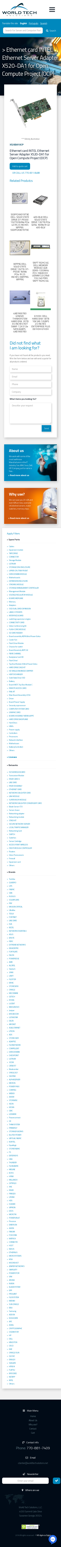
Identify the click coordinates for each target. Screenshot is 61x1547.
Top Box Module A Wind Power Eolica (23, 664)
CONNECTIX (13, 1242)
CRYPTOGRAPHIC (15, 1328)
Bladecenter (13, 1069)
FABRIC (11, 889)
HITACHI (12, 1366)
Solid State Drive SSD (17, 677)
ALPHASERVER (14, 1079)
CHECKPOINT (14, 1055)
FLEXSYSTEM (14, 1297)
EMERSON (13, 1224)
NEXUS (11, 1249)
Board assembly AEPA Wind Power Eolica (24, 636)
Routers (12, 851)
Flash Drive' (13, 660)
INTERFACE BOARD (16, 615)
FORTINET (13, 917)
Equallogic (12, 1145)
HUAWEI (12, 1204)
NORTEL (12, 1141)
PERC (11, 941)
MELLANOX (13, 1179)
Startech (12, 969)
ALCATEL (12, 965)
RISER (11, 1190)
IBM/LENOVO (14, 1007)
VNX (10, 1276)
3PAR (11, 972)
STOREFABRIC (14, 1148)
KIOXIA (11, 1107)
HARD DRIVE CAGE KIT (17, 667)
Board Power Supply (17, 702)
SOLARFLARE (14, 899)
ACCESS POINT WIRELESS (18, 844)
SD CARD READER (15, 632)
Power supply (14, 729)
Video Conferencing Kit (17, 626)
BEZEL (11, 927)
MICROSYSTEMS (15, 1255)
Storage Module (15, 560)
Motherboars (14, 743)
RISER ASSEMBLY (15, 785)
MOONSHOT (14, 1262)
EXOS (11, 1211)
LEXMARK (12, 1114)
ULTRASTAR (13, 1017)
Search (51, 30)
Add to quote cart (19, 166)
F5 (10, 1152)
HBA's (11, 726)
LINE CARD (13, 782)
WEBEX (12, 1093)
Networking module (16, 817)
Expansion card (15, 862)
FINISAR (12, 1231)
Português (33, 23)
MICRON (12, 1083)
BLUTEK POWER (15, 1134)
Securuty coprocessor (17, 705)
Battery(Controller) (16, 747)
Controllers (13, 733)
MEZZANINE (13, 993)
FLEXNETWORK (15, 1045)
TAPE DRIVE (13, 553)
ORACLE (12, 989)
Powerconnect (14, 1117)
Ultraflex (12, 910)
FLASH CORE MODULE (17, 629)
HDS (10, 1200)
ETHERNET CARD (15, 789)
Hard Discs (13, 722)
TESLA (11, 913)
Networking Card (15, 830)
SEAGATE (12, 1363)
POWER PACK (14, 1086)
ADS (10, 1034)
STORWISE (13, 1100)
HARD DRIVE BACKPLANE (18, 719)
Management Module (17, 591)
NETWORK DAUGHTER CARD (20, 792)
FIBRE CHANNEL (15, 653)
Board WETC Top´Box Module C (20, 684)
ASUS (11, 934)
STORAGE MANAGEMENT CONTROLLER (24, 588)
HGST (11, 1245)
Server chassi (14, 810)
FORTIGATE (13, 951)
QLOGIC (12, 1356)
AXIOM (11, 1096)
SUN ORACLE (14, 1304)
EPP (10, 1290)
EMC (10, 1349)
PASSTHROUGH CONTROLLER (20, 848)
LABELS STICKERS (15, 612)
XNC (10, 1186)
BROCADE (13, 1373)
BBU (11, 1307)
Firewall (12, 858)
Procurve (12, 1221)
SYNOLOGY (13, 1072)
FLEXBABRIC (13, 1166)
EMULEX (12, 1359)
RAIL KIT (12, 691)
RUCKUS (12, 896)
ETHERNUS (13, 1252)
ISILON (11, 955)
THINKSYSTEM (14, 1124)
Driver (11, 698)
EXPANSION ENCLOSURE (18, 581)
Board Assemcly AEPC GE (18, 650)
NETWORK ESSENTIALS (17, 931)
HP (10, 1335)
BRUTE (11, 937)
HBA (10, 1159)
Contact (33, 1428)
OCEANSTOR (14, 1331)
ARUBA (12, 1280)
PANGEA (12, 1193)
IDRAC (11, 982)
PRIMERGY (13, 1128)
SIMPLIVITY (13, 1269)
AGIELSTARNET (14, 1027)
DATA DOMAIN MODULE (18, 574)
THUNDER (13, 1162)
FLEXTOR (12, 979)
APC (10, 1321)
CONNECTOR (14, 556)
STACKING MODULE (16, 584)
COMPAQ (12, 1090)
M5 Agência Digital (44, 1535)
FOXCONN (13, 1235)
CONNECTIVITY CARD (16, 622)
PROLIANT (13, 1293)
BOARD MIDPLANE (16, 598)
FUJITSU (12, 1370)
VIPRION (12, 1207)
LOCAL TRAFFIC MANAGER (19, 827)
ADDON (12, 1314)
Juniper (11, 1010)
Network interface (16, 740)
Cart (33, 1433)
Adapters (12, 605)
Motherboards (14, 577)
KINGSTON (13, 1342)
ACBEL (11, 1325)
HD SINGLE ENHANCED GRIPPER (21, 670)
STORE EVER (14, 1038)
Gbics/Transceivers (16, 855)
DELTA (11, 1020)
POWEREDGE (14, 958)
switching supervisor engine (20, 619)
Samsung (12, 1311)
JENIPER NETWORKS (16, 1266)
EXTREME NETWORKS (17, 944)
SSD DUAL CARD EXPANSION (20, 608)
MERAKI (12, 1300)
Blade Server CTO (15, 806)
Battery (12, 681)
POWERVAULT (14, 1217)
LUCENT (12, 1003)
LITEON (11, 1031)
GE (10, 1121)
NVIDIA (11, 1283)
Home (33, 1416)
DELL (11, 1338)
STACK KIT (12, 820)
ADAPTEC (12, 1041)
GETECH (12, 996)
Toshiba (12, 879)
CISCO (11, 1345)
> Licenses (12, 757)
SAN (10, 893)
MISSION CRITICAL (15, 906)
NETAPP (12, 1376)
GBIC (11, 1110)
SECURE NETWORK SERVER (19, 824)
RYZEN (11, 1000)
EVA (10, 924)
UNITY (11, 975)
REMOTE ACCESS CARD (17, 688)
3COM (11, 1062)
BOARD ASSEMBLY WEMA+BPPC (21, 715)
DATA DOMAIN (14, 1052)
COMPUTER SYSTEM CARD (19, 708)
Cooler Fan (13, 639)
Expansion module (16, 549)
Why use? (33, 1424)
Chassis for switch (16, 646)
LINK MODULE (14, 796)
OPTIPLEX (12, 1183)
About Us (33, 1420)
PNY (10, 903)
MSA (11, 1259)
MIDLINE (12, 1169)
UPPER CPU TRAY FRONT (18, 570)
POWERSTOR (14, 1273)
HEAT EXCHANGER (16, 674)
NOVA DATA (13, 1318)
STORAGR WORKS (16, 1131)
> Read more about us (18, 475)
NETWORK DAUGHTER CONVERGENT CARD (25, 803)
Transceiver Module (16, 775)
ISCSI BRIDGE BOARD (17, 772)
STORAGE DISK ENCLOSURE (19, 567)
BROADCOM (13, 1013)
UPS (10, 886)
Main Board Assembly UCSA (19, 695)
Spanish (43, 23)
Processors (13, 736)
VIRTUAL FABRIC (15, 1138)
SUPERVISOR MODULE (17, 799)
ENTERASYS (13, 1155)
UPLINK (11, 1197)
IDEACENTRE (13, 948)
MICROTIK (12, 1214)
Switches (12, 837)
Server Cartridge (15, 841)
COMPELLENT (14, 1048)
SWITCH (12, 834)
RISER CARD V (14, 779)
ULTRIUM (12, 563)
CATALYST (12, 1065)
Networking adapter (16, 813)
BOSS (11, 1172)
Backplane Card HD (16, 657)
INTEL (11, 1380)
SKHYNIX (12, 1076)
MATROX (12, 1238)
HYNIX (11, 1176)
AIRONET (12, 1024)
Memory (12, 601)
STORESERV (13, 986)
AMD (11, 962)
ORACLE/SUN (14, 1352)
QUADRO (12, 882)
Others (11, 750)
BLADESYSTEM (14, 1287)
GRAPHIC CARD (14, 712)
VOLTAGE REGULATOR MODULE (21, 594)
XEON (11, 1103)
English (23, 23)
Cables (11, 546)
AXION (11, 1228)
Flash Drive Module (16, 643)
